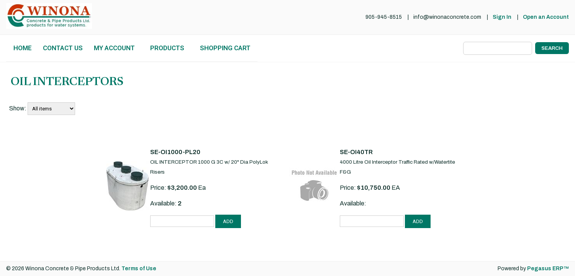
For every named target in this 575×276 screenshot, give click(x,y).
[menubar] (131, 47)
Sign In (502, 17)
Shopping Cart (225, 48)
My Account (114, 48)
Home (22, 48)
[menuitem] (22, 47)
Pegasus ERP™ (548, 268)
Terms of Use (138, 268)
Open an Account (546, 17)
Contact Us (63, 48)
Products (167, 48)
